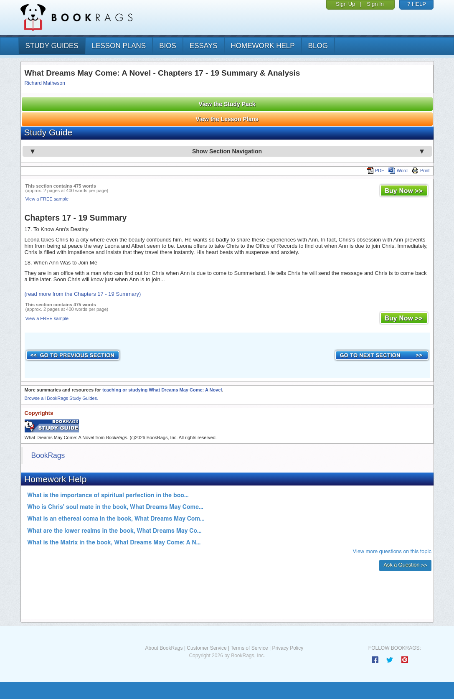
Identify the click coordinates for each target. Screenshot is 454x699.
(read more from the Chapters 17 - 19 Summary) (83, 294)
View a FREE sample (47, 198)
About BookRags (164, 648)
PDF (375, 170)
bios (167, 46)
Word (398, 170)
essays (204, 46)
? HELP (416, 4)
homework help (263, 46)
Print (421, 170)
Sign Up (345, 4)
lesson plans (119, 46)
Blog (318, 46)
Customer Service (206, 648)
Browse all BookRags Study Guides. (62, 398)
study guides (52, 46)
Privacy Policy (287, 648)
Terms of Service (249, 648)
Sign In (375, 4)
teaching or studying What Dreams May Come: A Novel (162, 389)
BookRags (48, 455)
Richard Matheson (45, 83)
